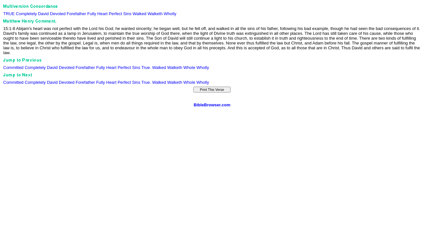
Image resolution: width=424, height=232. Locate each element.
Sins (127, 13)
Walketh (155, 13)
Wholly (170, 13)
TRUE (9, 13)
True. (146, 67)
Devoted (58, 13)
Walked (139, 13)
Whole (189, 67)
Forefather (76, 13)
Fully (91, 13)
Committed (13, 67)
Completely (26, 13)
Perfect (115, 13)
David (43, 13)
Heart (102, 13)
